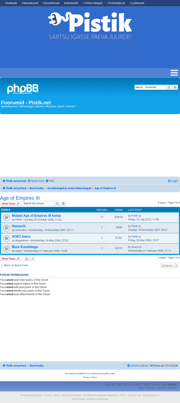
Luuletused (137, 3)
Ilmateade (11, 3)
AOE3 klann (21, 236)
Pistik (18, 219)
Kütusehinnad (51, 3)
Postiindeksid (116, 3)
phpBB (79, 373)
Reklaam (171, 388)
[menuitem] (49, 181)
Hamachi (19, 226)
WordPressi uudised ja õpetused (90, 399)
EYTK (123, 395)
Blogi (140, 388)
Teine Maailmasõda (31, 395)
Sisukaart (150, 388)
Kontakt (161, 388)
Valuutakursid (30, 3)
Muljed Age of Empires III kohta (36, 215)
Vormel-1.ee (134, 395)
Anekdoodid (71, 3)
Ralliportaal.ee (151, 395)
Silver (57, 395)
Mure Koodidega (25, 247)
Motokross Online (71, 395)
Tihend (48, 395)
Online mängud (92, 3)
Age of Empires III (20, 198)
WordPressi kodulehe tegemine (100, 395)
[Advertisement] (76, 55)
